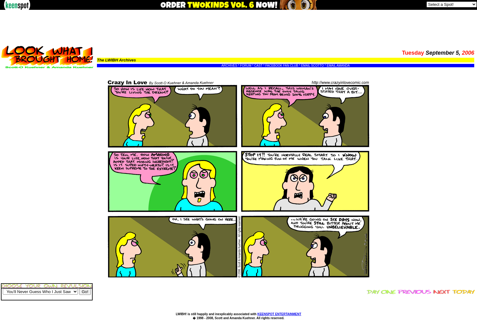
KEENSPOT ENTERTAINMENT (279, 314)
